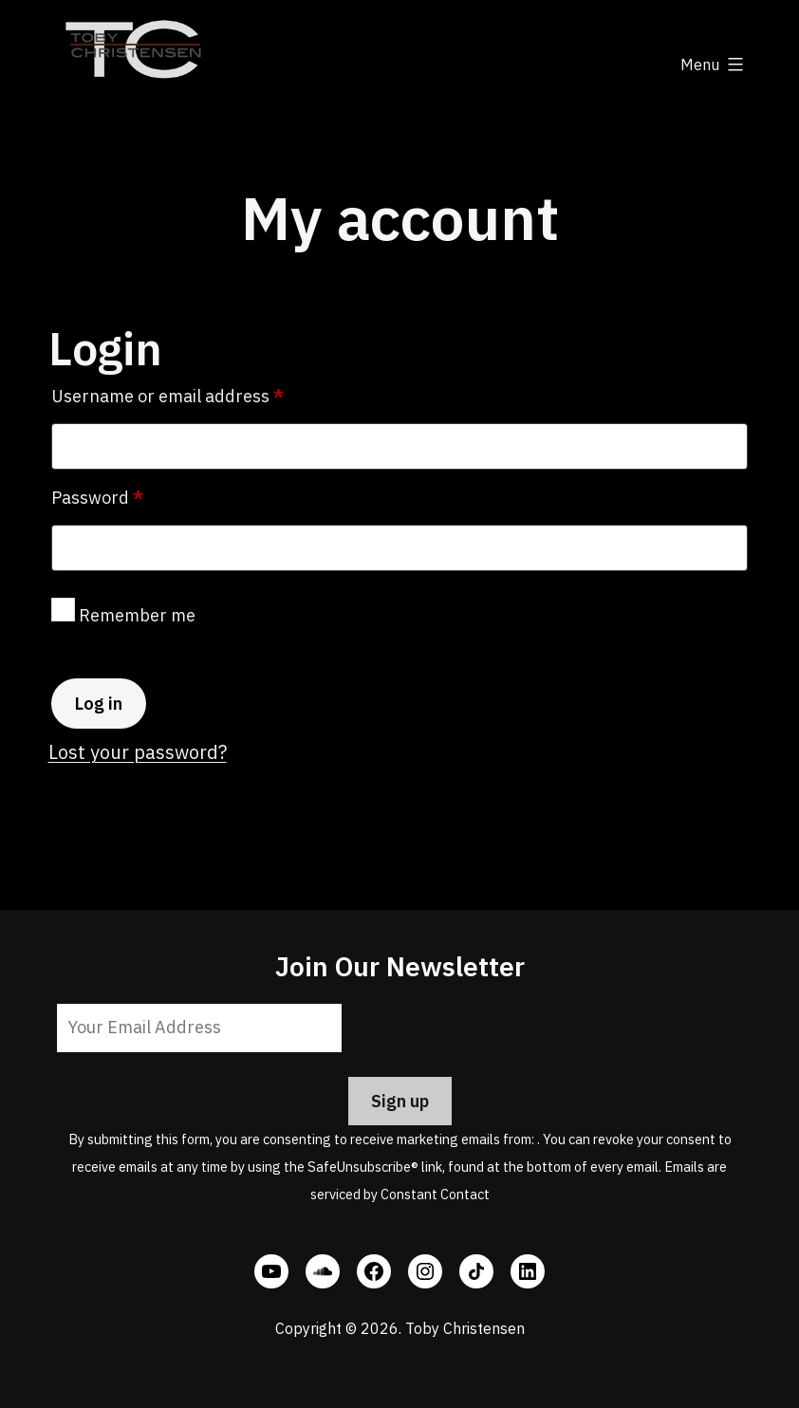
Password (132, 495)
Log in (98, 703)
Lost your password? (137, 752)
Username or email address (203, 393)
